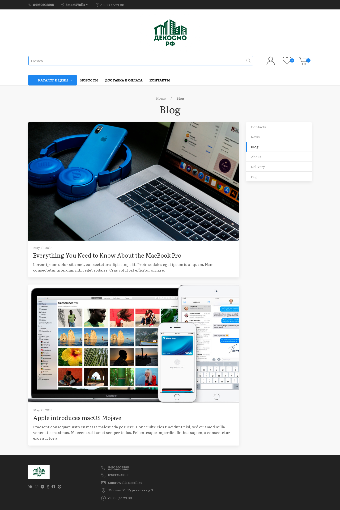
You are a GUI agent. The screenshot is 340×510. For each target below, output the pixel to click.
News (255, 136)
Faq (253, 176)
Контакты (159, 80)
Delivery (258, 166)
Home (161, 98)
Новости (89, 80)
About (256, 156)
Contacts (258, 126)
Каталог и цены (52, 80)
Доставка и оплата (123, 80)
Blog (255, 146)
